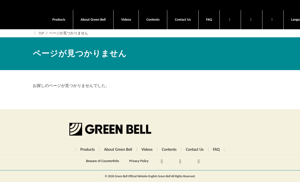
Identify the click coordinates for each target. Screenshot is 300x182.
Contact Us (195, 149)
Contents (169, 149)
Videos (147, 149)
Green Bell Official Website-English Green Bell (143, 176)
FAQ (216, 149)
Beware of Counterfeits (102, 161)
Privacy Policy (139, 161)
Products (87, 149)
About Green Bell (118, 149)
